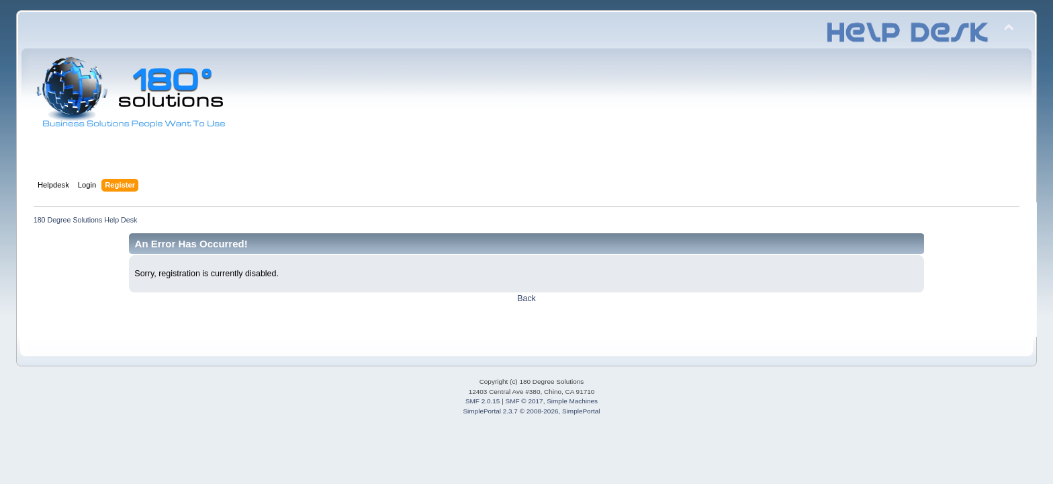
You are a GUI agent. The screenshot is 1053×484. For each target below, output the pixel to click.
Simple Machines (572, 401)
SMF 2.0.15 (482, 401)
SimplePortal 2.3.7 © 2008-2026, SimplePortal (531, 411)
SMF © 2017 (524, 401)
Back (526, 298)
